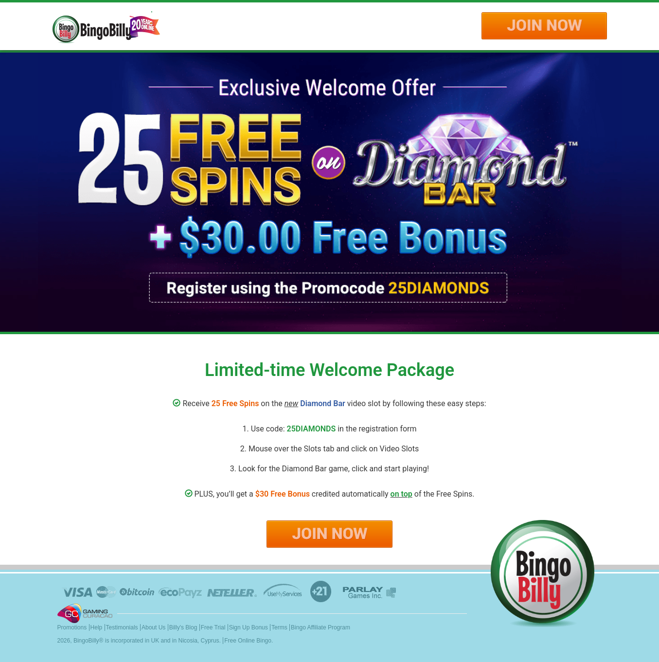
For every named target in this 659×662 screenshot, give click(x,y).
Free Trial (213, 627)
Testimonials (122, 627)
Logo (106, 26)
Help (96, 627)
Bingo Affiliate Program (320, 627)
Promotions (72, 627)
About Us (153, 627)
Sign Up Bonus (248, 627)
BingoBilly (86, 640)
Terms (279, 627)
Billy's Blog (183, 627)
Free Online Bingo (247, 640)
